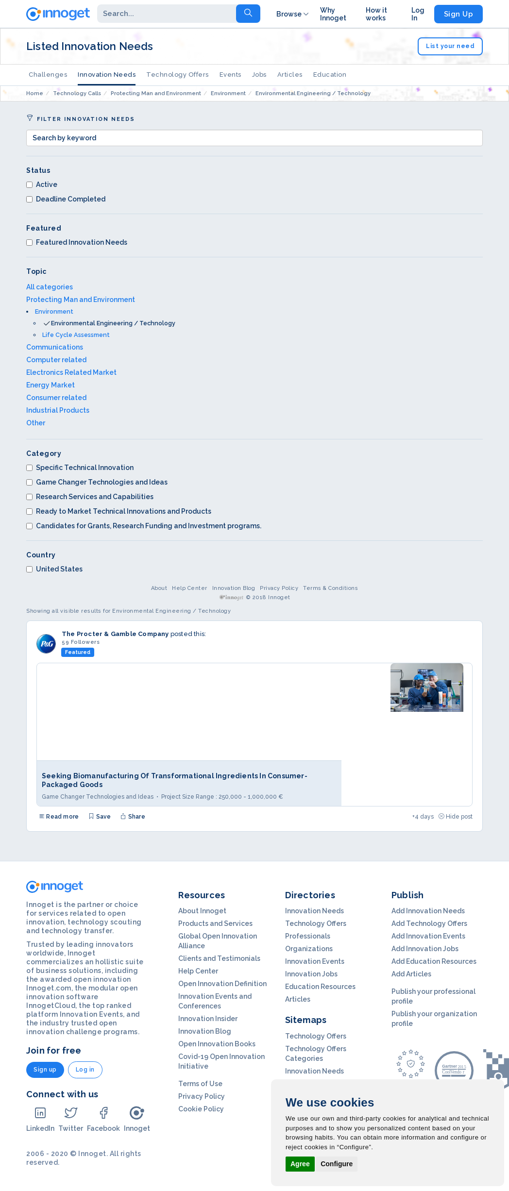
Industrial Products (57, 410)
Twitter (70, 1119)
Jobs (259, 74)
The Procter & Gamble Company (115, 633)
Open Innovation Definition (222, 984)
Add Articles (411, 974)
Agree (300, 1164)
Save (99, 816)
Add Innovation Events (428, 936)
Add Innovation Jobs (424, 949)
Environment (54, 311)
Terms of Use (200, 1084)
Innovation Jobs (311, 974)
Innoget (137, 1119)
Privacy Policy (279, 588)
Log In (417, 14)
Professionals (307, 936)
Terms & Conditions (330, 588)
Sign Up (459, 14)
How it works (376, 14)
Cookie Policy (201, 1109)
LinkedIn (40, 1119)
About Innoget (202, 911)
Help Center (189, 588)
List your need (450, 46)
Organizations (309, 949)
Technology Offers (177, 74)
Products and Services (215, 923)
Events (230, 74)
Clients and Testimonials (219, 958)
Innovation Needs (107, 74)
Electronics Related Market (71, 372)
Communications (54, 347)
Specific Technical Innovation (80, 467)
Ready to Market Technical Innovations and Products (118, 511)
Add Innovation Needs (428, 911)
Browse (293, 14)
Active (41, 184)
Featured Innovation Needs (76, 242)
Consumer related (56, 398)
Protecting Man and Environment (80, 299)
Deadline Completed (65, 199)
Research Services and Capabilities (89, 497)
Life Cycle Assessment (76, 334)
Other (35, 423)
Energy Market (50, 385)
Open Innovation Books (216, 1044)
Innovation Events (314, 961)
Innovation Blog (233, 588)
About (159, 588)
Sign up (45, 1069)
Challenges (48, 74)
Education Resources (320, 986)
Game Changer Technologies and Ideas (97, 482)
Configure (337, 1164)
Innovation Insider (208, 1019)
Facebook (103, 1119)
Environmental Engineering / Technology (113, 323)
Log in (85, 1069)
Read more (59, 816)
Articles (290, 74)
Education (330, 74)
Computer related (56, 360)
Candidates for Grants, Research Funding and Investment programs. (143, 526)
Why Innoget (333, 14)
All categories (49, 287)
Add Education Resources (433, 961)
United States (54, 569)
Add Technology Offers (429, 923)
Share (132, 816)
